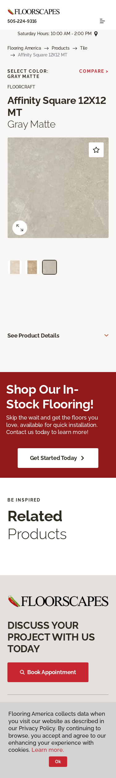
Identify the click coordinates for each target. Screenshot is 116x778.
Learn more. (48, 750)
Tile (83, 48)
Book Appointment (48, 672)
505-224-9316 (22, 21)
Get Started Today (58, 458)
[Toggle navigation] (102, 21)
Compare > (94, 71)
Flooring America (24, 48)
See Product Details (33, 335)
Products (61, 48)
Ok (58, 761)
